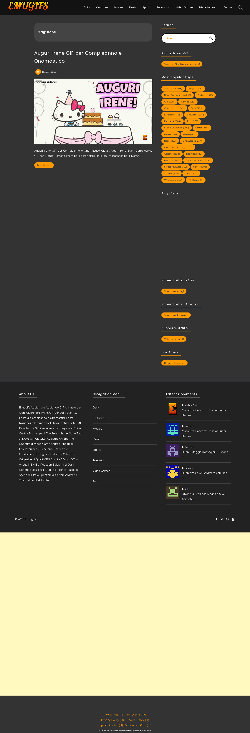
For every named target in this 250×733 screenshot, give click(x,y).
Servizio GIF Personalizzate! (182, 64)
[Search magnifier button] (211, 38)
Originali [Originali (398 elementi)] (172, 153)
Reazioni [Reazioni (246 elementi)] (172, 160)
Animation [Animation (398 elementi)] (173, 88)
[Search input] (186, 38)
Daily (87, 7)
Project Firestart (174, 363)
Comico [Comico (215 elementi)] (188, 101)
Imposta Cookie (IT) (110, 725)
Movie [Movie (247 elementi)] (189, 134)
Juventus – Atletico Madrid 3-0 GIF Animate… (204, 496)
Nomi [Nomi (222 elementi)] (170, 140)
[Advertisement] (111, 558)
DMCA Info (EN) (136, 715)
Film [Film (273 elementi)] (192, 121)
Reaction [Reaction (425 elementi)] (194, 153)
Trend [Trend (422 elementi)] (191, 173)
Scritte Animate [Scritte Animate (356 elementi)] (175, 166)
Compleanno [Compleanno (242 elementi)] (174, 108)
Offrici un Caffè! (174, 339)
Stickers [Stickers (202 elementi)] (171, 173)
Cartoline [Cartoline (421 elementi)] (205, 95)
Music (133, 7)
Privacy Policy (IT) (112, 720)
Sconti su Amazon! (176, 315)
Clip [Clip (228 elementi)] (169, 101)
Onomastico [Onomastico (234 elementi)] (192, 140)
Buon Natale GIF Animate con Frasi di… (204, 475)
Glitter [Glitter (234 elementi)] (201, 127)
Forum (228, 7)
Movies (118, 7)
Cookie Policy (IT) (138, 720)
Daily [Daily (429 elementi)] (197, 108)
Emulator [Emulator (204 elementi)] (195, 114)
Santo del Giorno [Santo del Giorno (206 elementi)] (198, 160)
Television (163, 7)
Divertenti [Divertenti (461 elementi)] (172, 114)
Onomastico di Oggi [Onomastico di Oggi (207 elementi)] (178, 147)
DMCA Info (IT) (113, 715)
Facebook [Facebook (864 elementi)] (172, 121)
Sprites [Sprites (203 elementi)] (200, 166)
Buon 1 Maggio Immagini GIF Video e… (205, 454)
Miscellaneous (208, 7)
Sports (147, 7)
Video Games (184, 7)
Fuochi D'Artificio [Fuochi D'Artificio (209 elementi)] (176, 127)
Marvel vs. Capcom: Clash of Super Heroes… (204, 412)
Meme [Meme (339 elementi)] (170, 134)
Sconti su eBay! (174, 291)
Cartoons (102, 7)
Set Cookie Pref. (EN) (139, 725)
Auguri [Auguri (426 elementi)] (195, 88)
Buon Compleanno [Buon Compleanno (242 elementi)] (177, 95)
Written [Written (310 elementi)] (195, 179)
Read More (44, 165)
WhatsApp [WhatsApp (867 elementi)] (173, 179)
